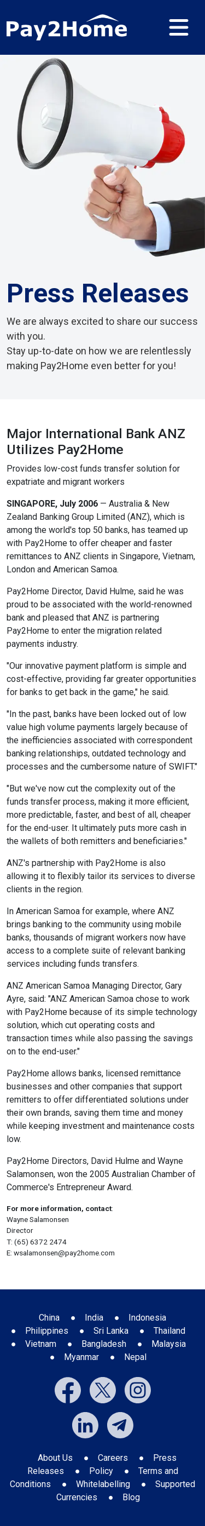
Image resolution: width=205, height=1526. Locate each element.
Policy (101, 1471)
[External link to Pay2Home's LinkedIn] (85, 1424)
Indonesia (147, 1317)
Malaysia (168, 1344)
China (49, 1317)
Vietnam (40, 1344)
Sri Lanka (110, 1331)
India (94, 1317)
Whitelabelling (103, 1484)
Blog (131, 1497)
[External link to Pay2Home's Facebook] (67, 1389)
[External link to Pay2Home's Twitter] (102, 1389)
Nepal (135, 1357)
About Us (55, 1458)
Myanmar (81, 1357)
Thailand (169, 1331)
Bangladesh (103, 1344)
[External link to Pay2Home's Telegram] (120, 1424)
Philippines (46, 1331)
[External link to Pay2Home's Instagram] (137, 1389)
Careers (113, 1458)
